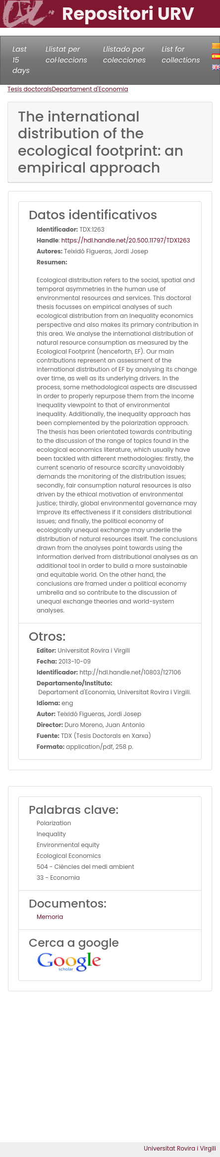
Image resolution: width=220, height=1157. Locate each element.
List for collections (181, 54)
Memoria (50, 917)
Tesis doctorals (29, 89)
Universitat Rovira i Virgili (180, 1148)
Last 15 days (21, 59)
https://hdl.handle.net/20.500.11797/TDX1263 (125, 240)
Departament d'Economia (90, 89)
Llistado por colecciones (124, 54)
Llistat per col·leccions (66, 54)
